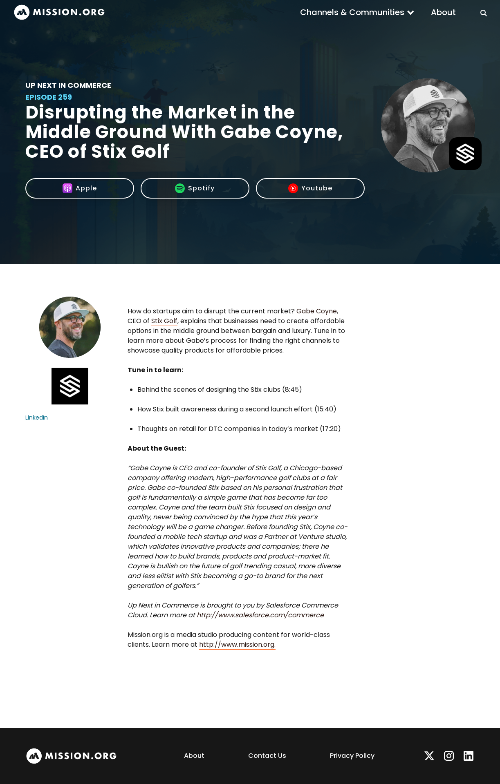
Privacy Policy (352, 755)
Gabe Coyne (316, 311)
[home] (59, 12)
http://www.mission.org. (237, 644)
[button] (357, 12)
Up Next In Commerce (68, 85)
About (443, 12)
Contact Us (267, 755)
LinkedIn (36, 417)
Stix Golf (164, 321)
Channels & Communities (352, 12)
